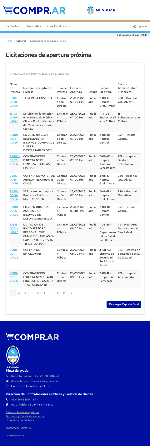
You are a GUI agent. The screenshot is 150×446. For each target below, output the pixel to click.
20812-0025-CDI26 (14, 176)
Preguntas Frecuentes (20, 417)
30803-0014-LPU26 (15, 250)
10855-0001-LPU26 (14, 225)
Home (9, 37)
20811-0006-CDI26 (14, 274)
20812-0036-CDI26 (14, 192)
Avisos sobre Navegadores (22, 409)
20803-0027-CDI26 (15, 157)
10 (71, 289)
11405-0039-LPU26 (14, 114)
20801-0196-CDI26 (14, 135)
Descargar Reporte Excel (124, 301)
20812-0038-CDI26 (14, 98)
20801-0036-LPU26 (14, 208)
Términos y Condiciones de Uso (25, 413)
